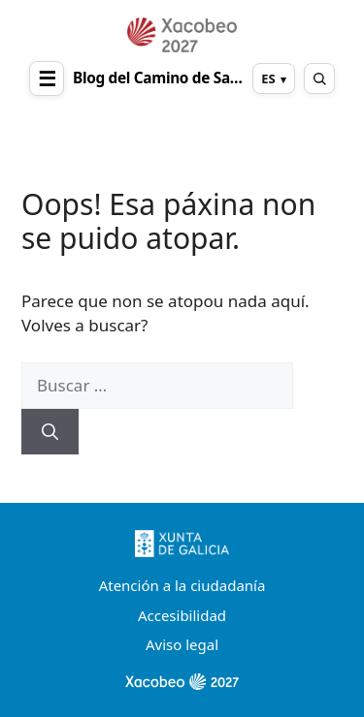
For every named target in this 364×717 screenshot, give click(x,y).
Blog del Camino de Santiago (158, 78)
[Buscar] (50, 432)
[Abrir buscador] (319, 78)
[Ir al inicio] (182, 34)
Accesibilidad (182, 615)
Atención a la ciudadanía (182, 585)
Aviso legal (182, 644)
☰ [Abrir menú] (47, 78)
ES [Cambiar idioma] (268, 78)
